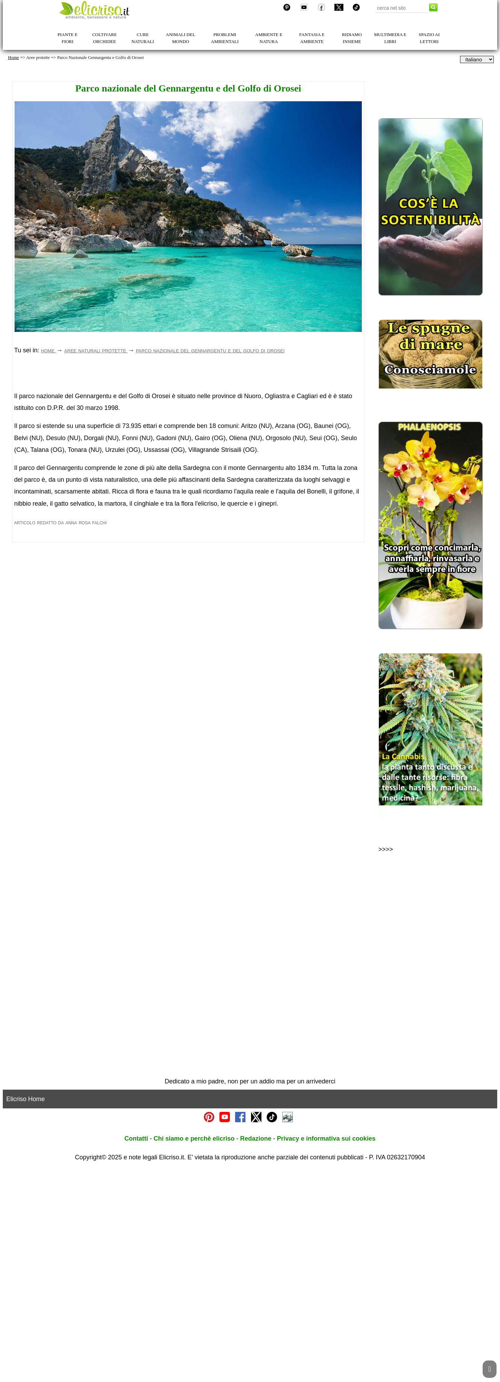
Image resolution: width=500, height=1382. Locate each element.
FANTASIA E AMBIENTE (312, 38)
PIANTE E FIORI (67, 38)
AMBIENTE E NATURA (268, 38)
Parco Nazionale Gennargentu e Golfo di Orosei (100, 57)
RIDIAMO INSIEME (352, 38)
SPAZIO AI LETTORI (429, 38)
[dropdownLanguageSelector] (477, 59)
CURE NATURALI (143, 38)
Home (13, 57)
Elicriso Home (25, 1310)
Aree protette (38, 57)
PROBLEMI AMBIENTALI (225, 38)
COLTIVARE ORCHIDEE (104, 38)
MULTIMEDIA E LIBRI (390, 38)
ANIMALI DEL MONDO (180, 38)
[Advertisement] (188, 425)
